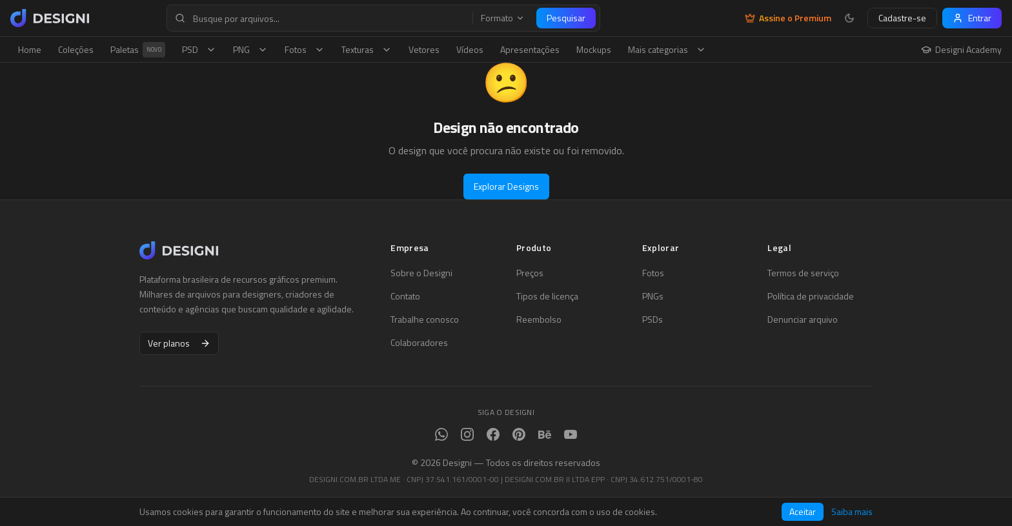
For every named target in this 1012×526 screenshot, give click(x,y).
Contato (405, 296)
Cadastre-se (902, 18)
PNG (250, 49)
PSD (199, 49)
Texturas (366, 49)
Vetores (424, 49)
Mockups (593, 49)
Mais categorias (667, 49)
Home (29, 49)
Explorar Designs (506, 186)
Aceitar (802, 511)
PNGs (652, 296)
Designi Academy (961, 49)
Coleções (76, 49)
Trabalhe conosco (424, 319)
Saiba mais (852, 511)
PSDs (652, 319)
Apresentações (530, 49)
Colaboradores (419, 342)
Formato (503, 18)
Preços (529, 273)
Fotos (305, 49)
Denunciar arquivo (802, 319)
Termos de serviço (803, 273)
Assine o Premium (788, 18)
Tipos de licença (547, 296)
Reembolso (539, 319)
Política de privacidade (810, 296)
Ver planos (179, 343)
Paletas (137, 49)
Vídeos (469, 49)
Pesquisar (566, 18)
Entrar (972, 18)
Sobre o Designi (421, 273)
